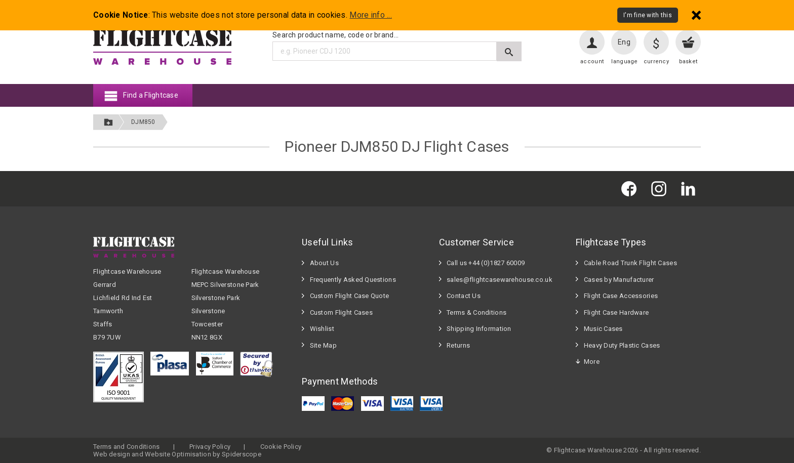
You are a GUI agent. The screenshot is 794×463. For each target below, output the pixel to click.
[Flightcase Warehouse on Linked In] (691, 188)
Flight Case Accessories (621, 296)
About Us (324, 263)
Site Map (323, 345)
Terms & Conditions (476, 312)
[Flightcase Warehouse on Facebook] (631, 188)
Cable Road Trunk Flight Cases (630, 263)
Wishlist (322, 328)
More (592, 361)
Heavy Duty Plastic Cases (622, 345)
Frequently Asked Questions (353, 279)
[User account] (592, 42)
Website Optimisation (178, 454)
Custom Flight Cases (341, 312)
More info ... (370, 15)
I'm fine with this (647, 15)
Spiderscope (241, 454)
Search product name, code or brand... (335, 35)
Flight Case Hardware (616, 312)
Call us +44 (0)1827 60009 (486, 263)
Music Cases (603, 328)
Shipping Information (479, 328)
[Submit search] (509, 51)
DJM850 (143, 121)
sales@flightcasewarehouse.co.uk (499, 279)
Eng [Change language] (624, 42)
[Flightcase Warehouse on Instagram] (661, 188)
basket (688, 61)
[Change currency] (656, 42)
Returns (458, 345)
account (592, 61)
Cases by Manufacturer (619, 279)
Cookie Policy (281, 446)
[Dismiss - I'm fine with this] (696, 15)
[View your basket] (688, 42)
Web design (111, 454)
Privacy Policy (209, 446)
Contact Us (464, 296)
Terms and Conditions (126, 446)
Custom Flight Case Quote (349, 296)
